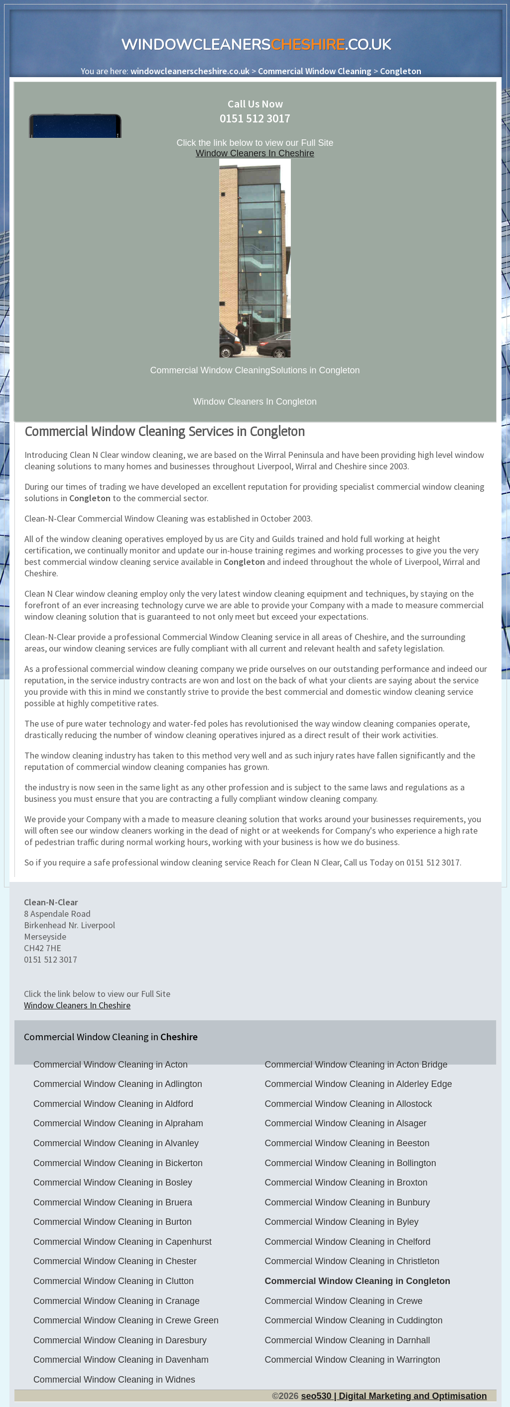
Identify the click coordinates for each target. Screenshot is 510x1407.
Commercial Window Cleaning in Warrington (352, 1360)
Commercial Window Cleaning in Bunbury (347, 1202)
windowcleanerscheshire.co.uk (190, 71)
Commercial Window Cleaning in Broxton (345, 1183)
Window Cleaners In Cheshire (255, 153)
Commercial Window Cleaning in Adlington (117, 1084)
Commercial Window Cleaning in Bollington (350, 1163)
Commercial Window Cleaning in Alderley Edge (358, 1084)
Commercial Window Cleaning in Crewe (343, 1301)
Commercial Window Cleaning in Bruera (112, 1202)
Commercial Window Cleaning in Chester (115, 1261)
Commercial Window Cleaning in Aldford (113, 1104)
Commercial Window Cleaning (315, 71)
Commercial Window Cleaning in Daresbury (120, 1340)
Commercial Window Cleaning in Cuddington (353, 1320)
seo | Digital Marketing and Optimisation (394, 1396)
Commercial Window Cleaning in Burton (112, 1222)
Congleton (400, 71)
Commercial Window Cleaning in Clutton (113, 1281)
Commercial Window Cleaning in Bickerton (118, 1163)
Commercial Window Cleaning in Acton (110, 1065)
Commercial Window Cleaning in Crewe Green (126, 1320)
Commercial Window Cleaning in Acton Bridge (355, 1065)
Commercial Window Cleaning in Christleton (351, 1261)
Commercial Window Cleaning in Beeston (346, 1143)
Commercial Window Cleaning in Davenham (121, 1360)
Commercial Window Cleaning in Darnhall (347, 1340)
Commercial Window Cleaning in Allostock (348, 1104)
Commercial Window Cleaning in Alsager (345, 1123)
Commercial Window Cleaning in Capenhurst (122, 1242)
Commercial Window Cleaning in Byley (341, 1222)
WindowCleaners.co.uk (256, 45)
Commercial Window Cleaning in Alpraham (118, 1123)
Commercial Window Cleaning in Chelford (347, 1242)
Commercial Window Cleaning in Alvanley (116, 1143)
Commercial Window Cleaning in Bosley (112, 1183)
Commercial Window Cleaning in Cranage (116, 1301)
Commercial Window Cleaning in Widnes (114, 1380)
